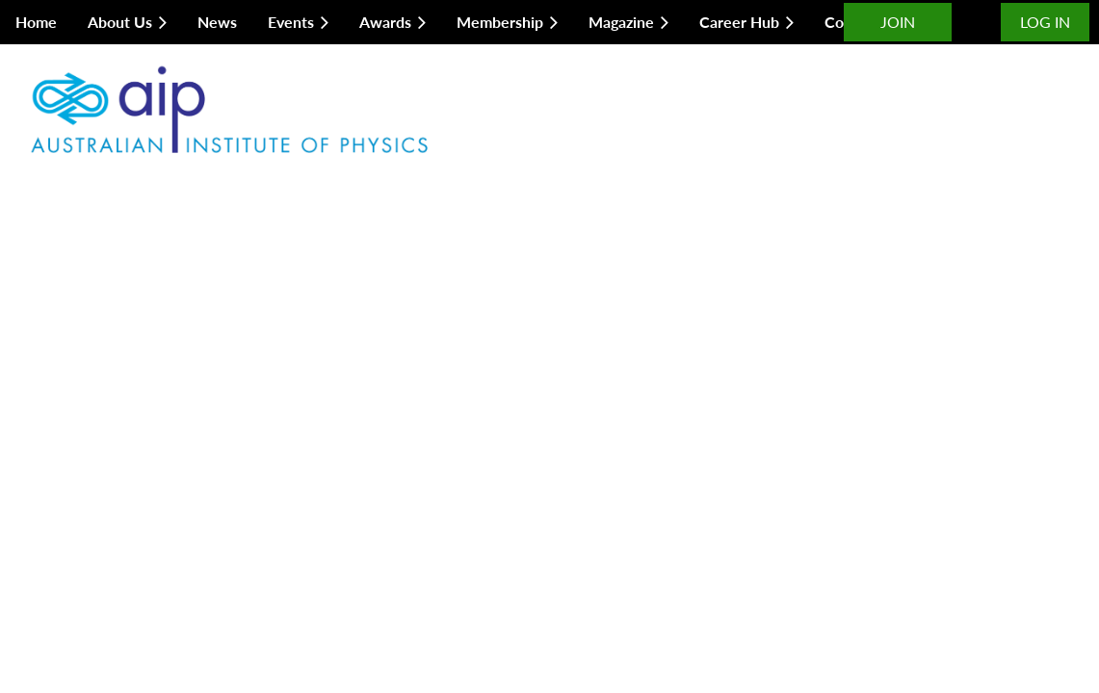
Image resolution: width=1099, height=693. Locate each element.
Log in (1045, 22)
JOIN (897, 22)
